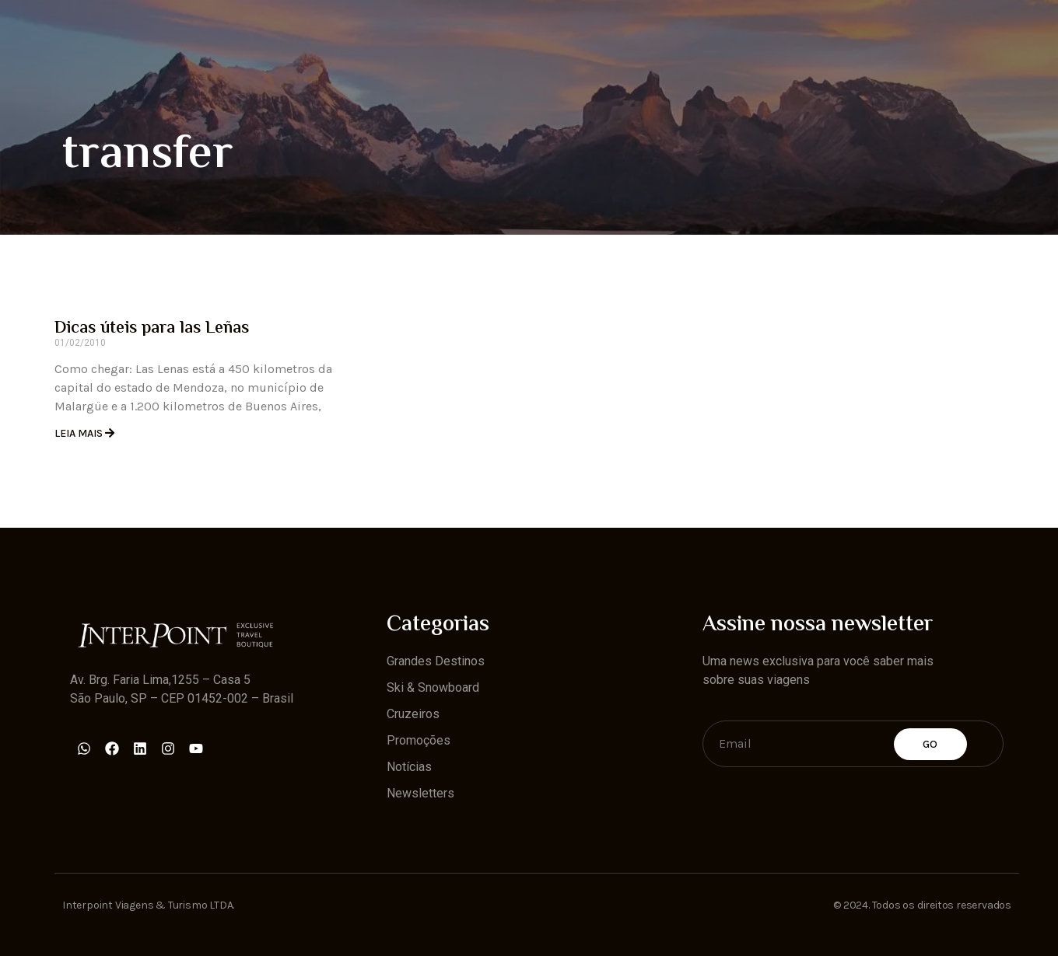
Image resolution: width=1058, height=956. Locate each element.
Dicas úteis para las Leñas (151, 329)
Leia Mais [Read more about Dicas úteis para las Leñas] (79, 433)
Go (930, 744)
